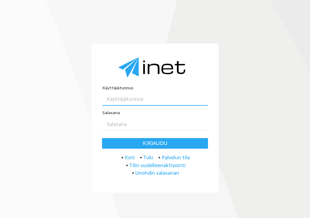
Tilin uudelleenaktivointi (157, 165)
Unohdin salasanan (157, 173)
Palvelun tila (176, 157)
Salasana (111, 113)
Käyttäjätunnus (118, 88)
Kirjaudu (155, 143)
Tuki (148, 157)
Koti (130, 157)
